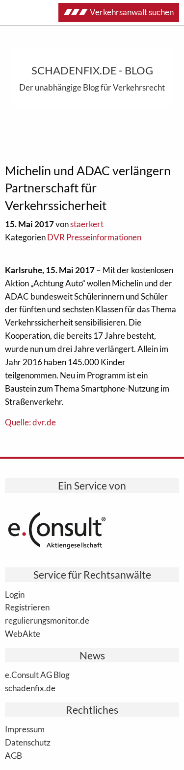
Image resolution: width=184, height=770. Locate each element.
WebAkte (22, 633)
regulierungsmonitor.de (47, 620)
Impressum (25, 729)
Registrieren (27, 607)
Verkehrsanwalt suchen (119, 12)
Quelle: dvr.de (30, 422)
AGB (13, 755)
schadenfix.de (30, 688)
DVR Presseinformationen (94, 237)
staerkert (87, 224)
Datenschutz (28, 742)
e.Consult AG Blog (37, 674)
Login (15, 594)
